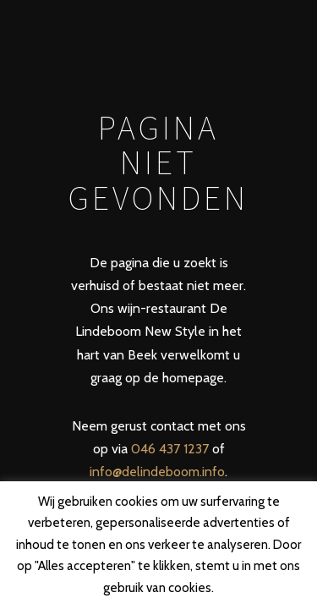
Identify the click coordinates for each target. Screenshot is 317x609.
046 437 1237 (170, 449)
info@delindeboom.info (157, 472)
